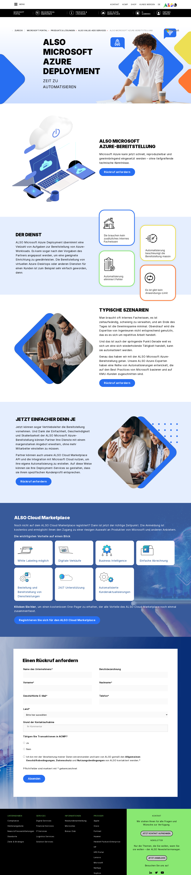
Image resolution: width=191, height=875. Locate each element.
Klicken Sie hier (25, 597)
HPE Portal (99, 843)
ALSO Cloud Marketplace (113, 13)
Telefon (104, 687)
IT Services (41, 822)
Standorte (12, 827)
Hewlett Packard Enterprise (107, 833)
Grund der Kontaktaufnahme (38, 713)
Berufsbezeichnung (110, 660)
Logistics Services (45, 827)
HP (95, 838)
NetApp (97, 859)
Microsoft (98, 854)
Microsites (70, 817)
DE (159, 4)
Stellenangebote (15, 817)
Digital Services (44, 812)
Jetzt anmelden (156, 848)
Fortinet (97, 822)
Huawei (97, 827)
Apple (96, 812)
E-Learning (146, 13)
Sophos (97, 864)
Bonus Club (70, 822)
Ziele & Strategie (15, 833)
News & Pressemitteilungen (20, 822)
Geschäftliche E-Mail (35, 687)
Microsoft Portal (19, 13)
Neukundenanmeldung (76, 812)
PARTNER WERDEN (166, 13)
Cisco (96, 817)
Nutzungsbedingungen (91, 751)
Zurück (19, 21)
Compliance (13, 812)
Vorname (28, 673)
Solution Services (44, 833)
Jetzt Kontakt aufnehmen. (156, 823)
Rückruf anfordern (117, 163)
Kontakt (114, 4)
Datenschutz (64, 751)
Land (26, 700)
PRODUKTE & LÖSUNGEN (81, 13)
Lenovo (97, 848)
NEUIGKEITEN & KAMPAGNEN (47, 13)
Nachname (105, 673)
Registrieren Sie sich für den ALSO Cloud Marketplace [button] (57, 611)
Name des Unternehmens (38, 660)
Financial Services (45, 817)
